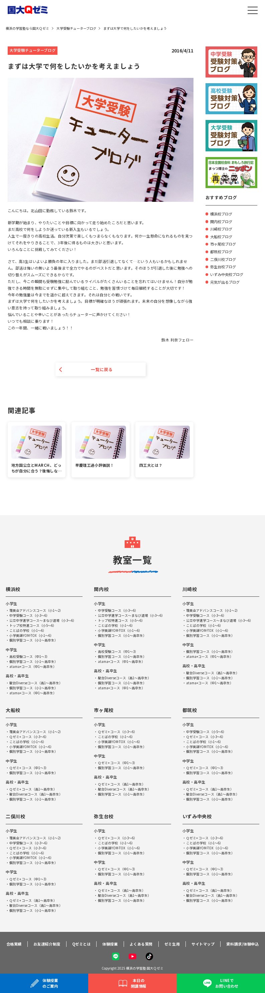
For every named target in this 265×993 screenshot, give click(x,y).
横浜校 (13, 589)
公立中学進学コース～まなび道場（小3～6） (43, 620)
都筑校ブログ (221, 251)
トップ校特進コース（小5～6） (33, 625)
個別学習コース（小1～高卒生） (33, 640)
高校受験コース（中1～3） (29, 657)
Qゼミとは (81, 944)
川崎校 (189, 589)
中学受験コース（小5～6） (206, 732)
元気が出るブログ (225, 282)
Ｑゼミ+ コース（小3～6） (29, 736)
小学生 (11, 603)
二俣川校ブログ (223, 259)
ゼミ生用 (172, 944)
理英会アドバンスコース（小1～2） (36, 610)
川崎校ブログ (221, 229)
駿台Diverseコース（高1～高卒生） (36, 683)
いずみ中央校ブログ (226, 274)
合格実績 (13, 944)
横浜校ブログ (221, 214)
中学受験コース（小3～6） (29, 615)
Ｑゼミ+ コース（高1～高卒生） (33, 789)
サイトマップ (203, 944)
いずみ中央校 (197, 816)
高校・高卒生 (17, 676)
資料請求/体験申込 (243, 944)
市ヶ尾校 (104, 710)
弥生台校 (104, 816)
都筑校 (189, 710)
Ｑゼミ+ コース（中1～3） (29, 768)
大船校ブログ (221, 236)
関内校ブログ (221, 221)
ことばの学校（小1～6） (28, 630)
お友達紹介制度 (46, 944)
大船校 (13, 710)
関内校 (101, 589)
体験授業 (110, 944)
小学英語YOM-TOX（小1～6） (31, 635)
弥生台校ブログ (223, 266)
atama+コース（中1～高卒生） (33, 667)
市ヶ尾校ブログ (223, 244)
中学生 (11, 649)
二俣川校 (15, 816)
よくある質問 (141, 944)
